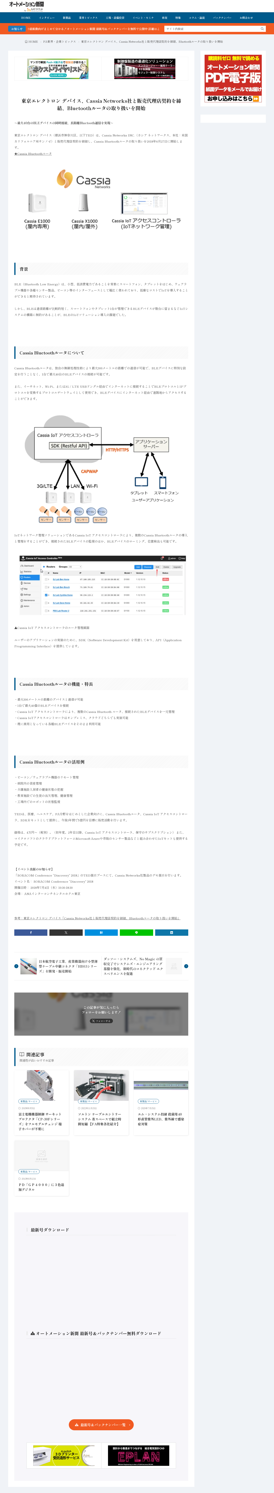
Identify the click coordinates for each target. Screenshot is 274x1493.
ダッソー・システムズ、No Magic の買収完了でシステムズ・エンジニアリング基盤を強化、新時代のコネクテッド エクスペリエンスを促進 (133, 966)
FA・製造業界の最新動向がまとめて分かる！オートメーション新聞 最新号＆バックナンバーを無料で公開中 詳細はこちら (97, 29)
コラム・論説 (197, 18)
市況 (164, 18)
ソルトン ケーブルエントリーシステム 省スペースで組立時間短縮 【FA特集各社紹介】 (99, 1119)
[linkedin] (171, 932)
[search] (262, 29)
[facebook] (30, 932)
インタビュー (47, 18)
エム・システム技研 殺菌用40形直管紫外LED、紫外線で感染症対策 (161, 1119)
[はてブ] (101, 932)
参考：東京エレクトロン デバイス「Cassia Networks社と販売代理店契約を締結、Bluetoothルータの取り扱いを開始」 (97, 918)
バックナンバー (222, 18)
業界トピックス (88, 18)
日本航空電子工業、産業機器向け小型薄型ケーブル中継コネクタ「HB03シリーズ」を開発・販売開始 (68, 966)
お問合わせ (246, 18)
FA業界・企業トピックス (59, 41)
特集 (178, 18)
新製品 (67, 18)
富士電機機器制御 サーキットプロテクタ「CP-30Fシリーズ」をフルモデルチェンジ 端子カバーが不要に (40, 1121)
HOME (26, 18)
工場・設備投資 (115, 18)
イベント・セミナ (143, 18)
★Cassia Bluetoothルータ (33, 153)
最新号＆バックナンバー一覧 (103, 1424)
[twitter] (65, 932)
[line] (136, 932)
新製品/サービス (29, 1101)
